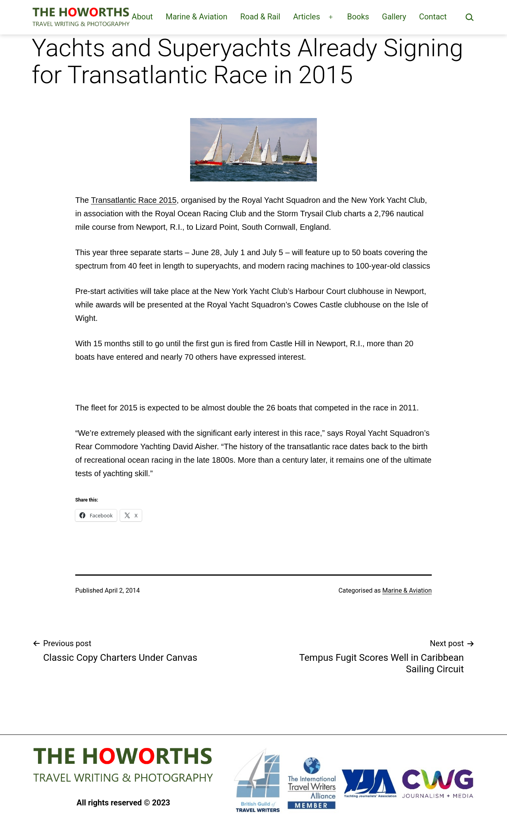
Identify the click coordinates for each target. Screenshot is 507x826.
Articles (306, 16)
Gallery (394, 16)
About (142, 16)
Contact (433, 16)
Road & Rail (260, 16)
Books (358, 16)
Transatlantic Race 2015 (134, 200)
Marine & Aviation (196, 16)
